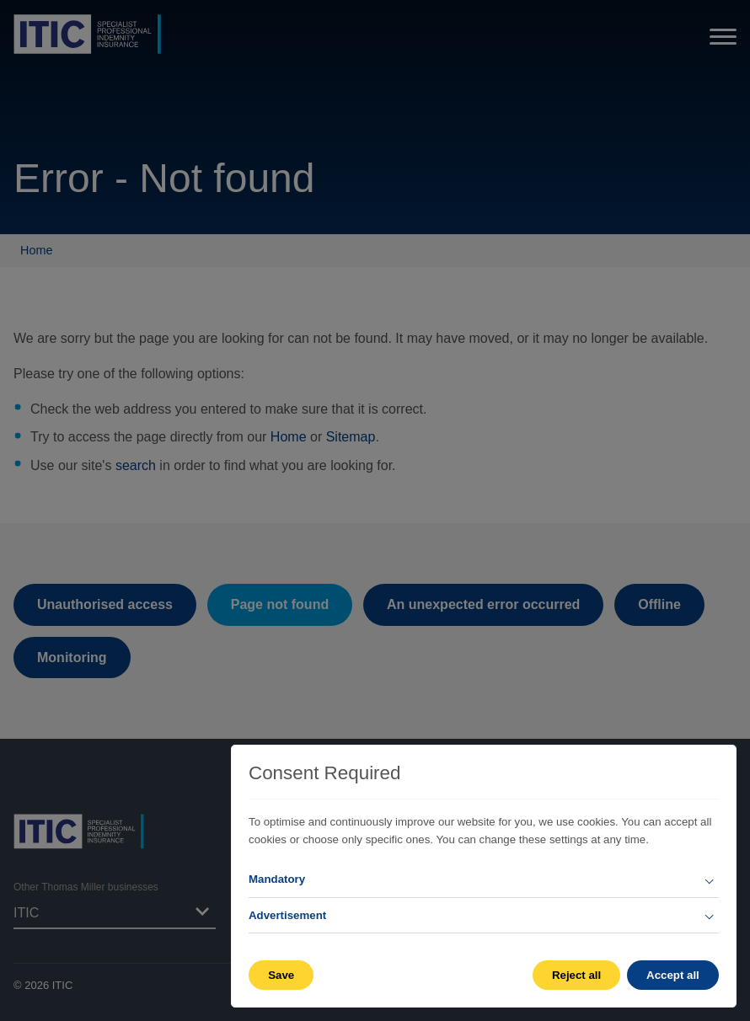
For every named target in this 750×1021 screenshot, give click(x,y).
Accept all (672, 975)
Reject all (575, 975)
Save (281, 975)
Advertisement (287, 915)
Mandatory (277, 879)
